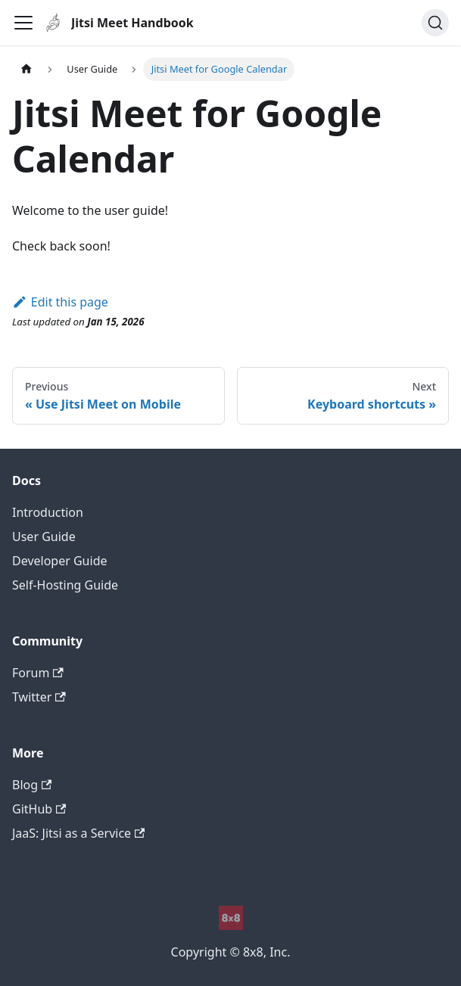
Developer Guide (59, 560)
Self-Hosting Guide (65, 585)
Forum (38, 672)
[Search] (435, 22)
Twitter (39, 697)
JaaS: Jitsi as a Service (78, 833)
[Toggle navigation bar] (23, 22)
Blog (31, 784)
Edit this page (60, 302)
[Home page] (26, 69)
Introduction (47, 512)
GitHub (39, 809)
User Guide (44, 536)
